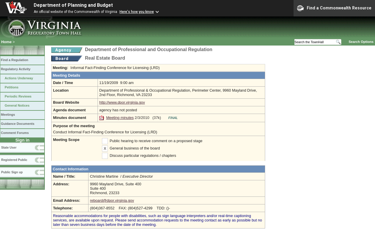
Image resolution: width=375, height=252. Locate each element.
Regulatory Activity (15, 69)
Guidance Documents (17, 123)
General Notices (17, 105)
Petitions (11, 87)
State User (8, 147)
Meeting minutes (120, 117)
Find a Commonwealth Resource (334, 8)
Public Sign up (12, 172)
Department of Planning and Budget (73, 5)
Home (6, 42)
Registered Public (14, 160)
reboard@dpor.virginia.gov (112, 200)
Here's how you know (137, 12)
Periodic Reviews (18, 96)
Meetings (8, 114)
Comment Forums (15, 133)
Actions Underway (19, 78)
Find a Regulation (14, 60)
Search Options (361, 41)
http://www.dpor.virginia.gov (122, 102)
